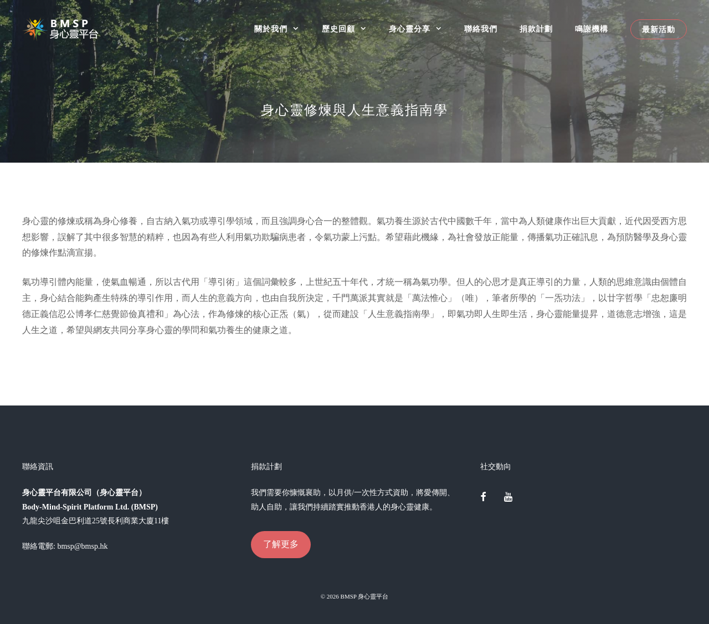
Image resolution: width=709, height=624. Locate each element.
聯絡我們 (480, 29)
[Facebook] (483, 498)
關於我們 (282, 29)
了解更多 (281, 544)
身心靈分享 (421, 29)
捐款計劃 (536, 29)
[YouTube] (508, 498)
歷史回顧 (350, 29)
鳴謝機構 (591, 29)
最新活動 (658, 29)
